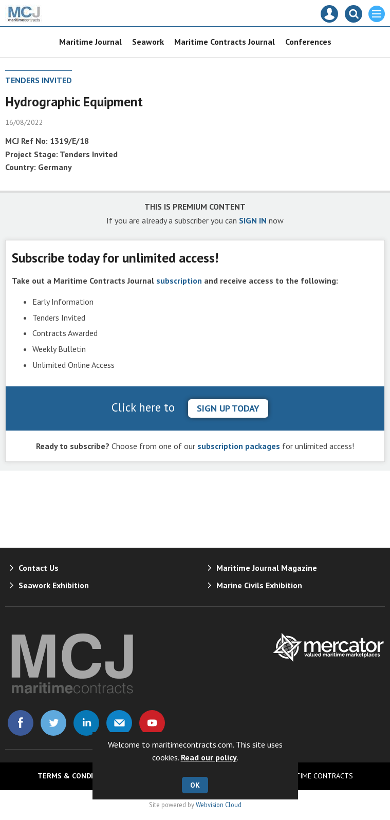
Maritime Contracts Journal (224, 41)
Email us (119, 723)
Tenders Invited (38, 80)
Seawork (148, 41)
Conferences (308, 41)
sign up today (228, 408)
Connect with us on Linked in (86, 723)
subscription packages (238, 446)
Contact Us (38, 568)
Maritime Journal (90, 41)
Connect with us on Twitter (53, 723)
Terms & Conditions (76, 775)
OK (195, 785)
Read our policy (209, 757)
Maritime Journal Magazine (266, 568)
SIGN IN (253, 220)
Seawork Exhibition (53, 585)
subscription (179, 280)
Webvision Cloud (219, 804)
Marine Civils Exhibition (259, 585)
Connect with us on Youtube (152, 723)
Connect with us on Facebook (20, 723)
